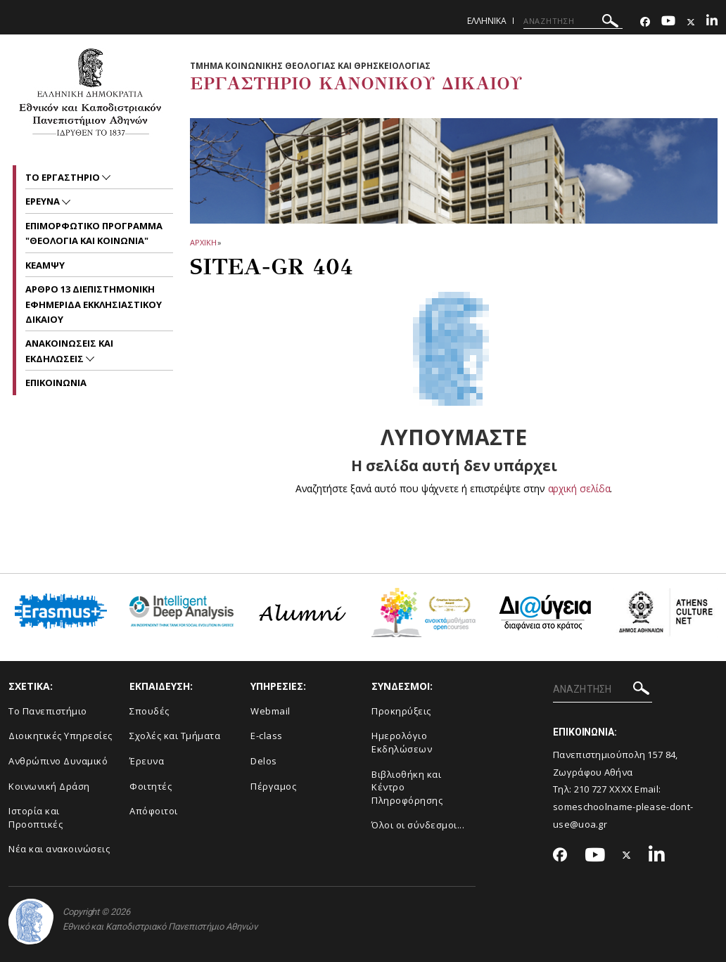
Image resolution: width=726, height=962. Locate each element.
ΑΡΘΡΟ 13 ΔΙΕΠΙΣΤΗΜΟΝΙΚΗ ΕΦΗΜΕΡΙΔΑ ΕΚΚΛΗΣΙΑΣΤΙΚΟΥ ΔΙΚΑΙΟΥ (93, 304)
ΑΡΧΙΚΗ (203, 242)
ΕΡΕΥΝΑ (43, 201)
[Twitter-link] (691, 22)
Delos (263, 761)
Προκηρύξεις (401, 711)
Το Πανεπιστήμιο (47, 711)
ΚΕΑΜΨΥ (45, 265)
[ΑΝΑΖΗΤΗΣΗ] (573, 21)
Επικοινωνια (56, 382)
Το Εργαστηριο (63, 177)
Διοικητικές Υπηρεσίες (60, 735)
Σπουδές (149, 711)
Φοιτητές (150, 786)
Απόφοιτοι (153, 810)
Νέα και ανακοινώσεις (59, 848)
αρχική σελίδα (579, 488)
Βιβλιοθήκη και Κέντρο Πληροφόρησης (406, 787)
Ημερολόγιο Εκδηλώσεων (401, 742)
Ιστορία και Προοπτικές (35, 817)
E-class (266, 735)
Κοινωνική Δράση (49, 786)
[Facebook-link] (645, 22)
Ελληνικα (487, 21)
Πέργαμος (273, 786)
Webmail (270, 711)
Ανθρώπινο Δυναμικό (58, 761)
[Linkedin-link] (712, 22)
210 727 (591, 789)
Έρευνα (146, 761)
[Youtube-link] (668, 22)
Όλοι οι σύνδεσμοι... (417, 825)
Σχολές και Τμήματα (174, 735)
